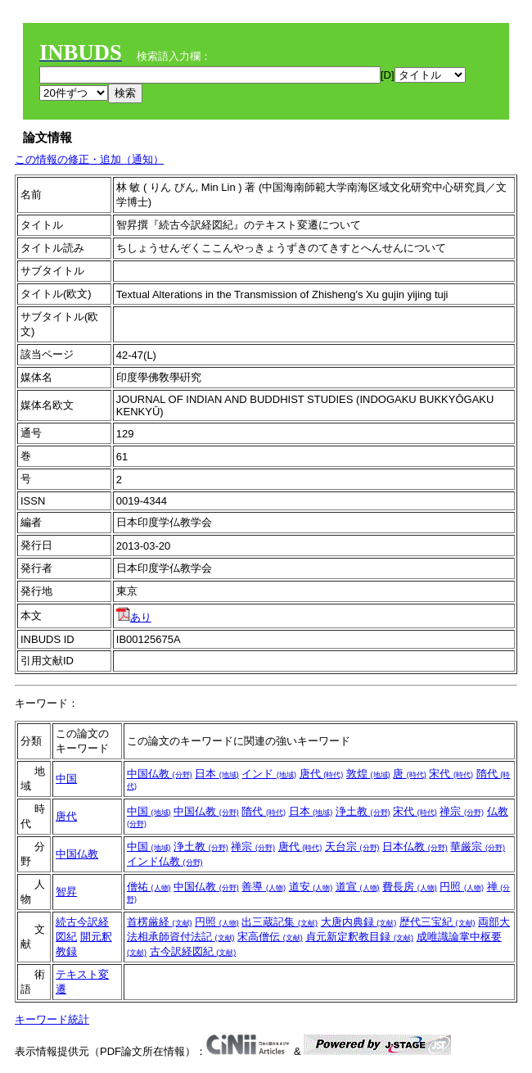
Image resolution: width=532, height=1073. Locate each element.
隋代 (263, 811)
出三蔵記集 (279, 922)
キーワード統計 (52, 1019)
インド (268, 773)
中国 (66, 778)
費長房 (409, 887)
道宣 (358, 887)
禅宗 (462, 811)
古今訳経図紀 (193, 951)
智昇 (66, 891)
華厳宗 (477, 846)
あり (133, 617)
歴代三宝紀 (437, 922)
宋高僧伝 (270, 936)
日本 (217, 773)
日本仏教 (415, 846)
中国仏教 (159, 773)
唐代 (322, 773)
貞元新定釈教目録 (359, 936)
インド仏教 (165, 861)
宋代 (451, 773)
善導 (263, 887)
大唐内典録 (359, 922)
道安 (311, 887)
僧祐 (149, 887)
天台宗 (352, 846)
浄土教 (363, 811)
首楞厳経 (159, 922)
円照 (462, 887)
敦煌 (368, 773)
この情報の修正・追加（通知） (89, 159)
